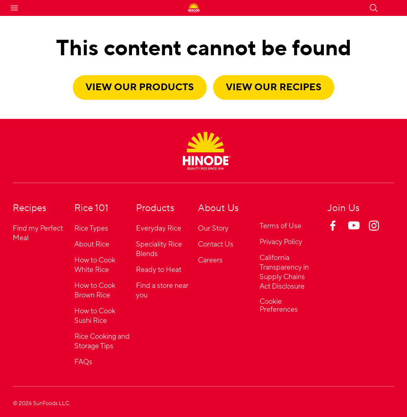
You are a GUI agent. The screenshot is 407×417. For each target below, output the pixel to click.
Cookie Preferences (279, 306)
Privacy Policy (281, 241)
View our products (139, 87)
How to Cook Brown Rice (94, 290)
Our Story (213, 228)
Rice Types (91, 228)
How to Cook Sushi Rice (94, 315)
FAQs (83, 362)
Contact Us (215, 244)
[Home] (207, 151)
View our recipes (274, 87)
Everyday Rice (158, 228)
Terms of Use (280, 226)
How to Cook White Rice (94, 265)
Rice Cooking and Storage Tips (102, 341)
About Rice (91, 244)
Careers (210, 260)
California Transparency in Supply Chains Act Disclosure (284, 272)
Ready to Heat (158, 269)
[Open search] (373, 8)
